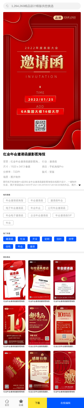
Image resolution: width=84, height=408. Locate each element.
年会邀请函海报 (14, 200)
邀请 (32, 246)
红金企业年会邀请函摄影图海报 (39, 346)
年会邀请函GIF (63, 215)
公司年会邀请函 (56, 208)
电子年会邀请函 (14, 208)
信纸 (8, 246)
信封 (59, 239)
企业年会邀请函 (39, 215)
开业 (34, 239)
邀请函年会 (56, 200)
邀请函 (9, 239)
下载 (37, 403)
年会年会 (36, 208)
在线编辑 (65, 403)
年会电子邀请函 (14, 215)
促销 (46, 239)
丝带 (71, 239)
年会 (8, 222)
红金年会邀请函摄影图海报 (14, 301)
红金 (22, 239)
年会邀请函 (37, 200)
